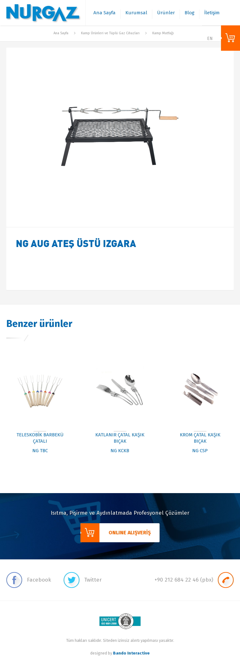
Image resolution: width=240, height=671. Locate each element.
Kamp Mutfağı (163, 33)
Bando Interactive (131, 653)
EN (210, 38)
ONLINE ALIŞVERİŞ (230, 38)
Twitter (83, 580)
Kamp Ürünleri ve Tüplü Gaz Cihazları (110, 33)
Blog (189, 13)
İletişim (212, 13)
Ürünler (166, 13)
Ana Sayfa (104, 13)
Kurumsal (136, 13)
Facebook (28, 580)
